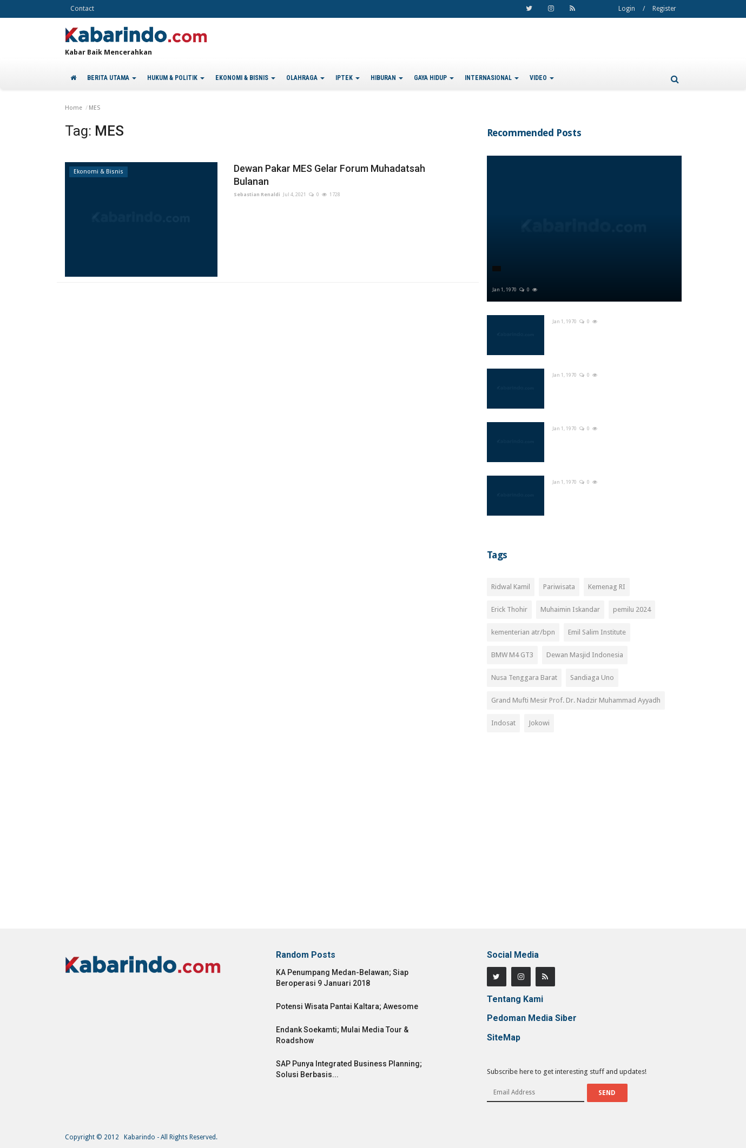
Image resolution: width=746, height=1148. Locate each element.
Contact (82, 8)
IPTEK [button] (347, 78)
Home (73, 107)
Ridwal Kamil (510, 587)
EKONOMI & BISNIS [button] (245, 78)
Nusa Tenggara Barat (524, 677)
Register (664, 8)
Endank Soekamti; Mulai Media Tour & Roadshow (342, 1035)
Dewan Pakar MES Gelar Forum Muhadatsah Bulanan (329, 175)
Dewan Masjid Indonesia (584, 655)
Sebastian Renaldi (257, 194)
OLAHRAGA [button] (305, 78)
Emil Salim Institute (597, 632)
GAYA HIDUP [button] (434, 78)
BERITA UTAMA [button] (111, 78)
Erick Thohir (509, 609)
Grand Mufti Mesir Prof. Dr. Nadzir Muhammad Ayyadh (576, 700)
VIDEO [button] (542, 78)
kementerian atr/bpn (523, 632)
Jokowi (539, 723)
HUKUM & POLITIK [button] (175, 78)
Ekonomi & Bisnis (98, 171)
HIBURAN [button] (387, 78)
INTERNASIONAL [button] (492, 78)
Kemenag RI (606, 587)
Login (626, 8)
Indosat (503, 723)
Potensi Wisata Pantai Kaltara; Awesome (347, 1006)
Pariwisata (559, 587)
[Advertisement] (584, 836)
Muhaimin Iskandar (570, 609)
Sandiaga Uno (592, 677)
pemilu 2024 (632, 609)
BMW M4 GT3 (512, 655)
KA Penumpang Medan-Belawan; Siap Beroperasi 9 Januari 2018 (342, 977)
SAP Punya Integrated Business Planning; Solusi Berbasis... (349, 1069)
